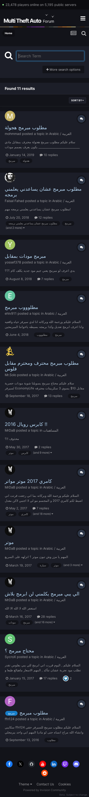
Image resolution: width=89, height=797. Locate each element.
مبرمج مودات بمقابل (25, 256)
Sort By (77, 100)
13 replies (53, 396)
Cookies (64, 784)
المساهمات (50, 430)
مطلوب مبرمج (33, 713)
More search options (63, 69)
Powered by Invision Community (44, 790)
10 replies (49, 155)
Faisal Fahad (14, 201)
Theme (25, 784)
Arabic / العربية (60, 134)
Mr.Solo (10, 375)
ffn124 (9, 719)
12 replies (43, 217)
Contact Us (45, 784)
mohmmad (13, 134)
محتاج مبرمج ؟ (19, 651)
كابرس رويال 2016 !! (26, 424)
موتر (9, 542)
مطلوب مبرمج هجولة (26, 127)
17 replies (48, 678)
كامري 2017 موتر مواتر (28, 481)
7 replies (45, 279)
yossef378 (13, 262)
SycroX (10, 657)
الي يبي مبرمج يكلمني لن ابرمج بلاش (42, 594)
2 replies (42, 447)
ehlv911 (11, 313)
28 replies (46, 616)
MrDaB (10, 430)
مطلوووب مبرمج (21, 307)
